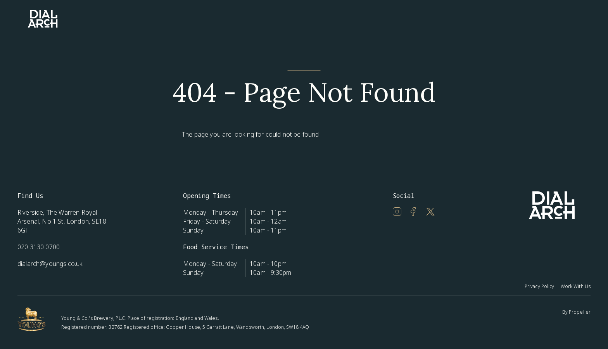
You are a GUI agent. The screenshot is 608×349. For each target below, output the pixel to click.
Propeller (580, 312)
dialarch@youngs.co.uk (50, 263)
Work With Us (576, 286)
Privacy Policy (539, 286)
